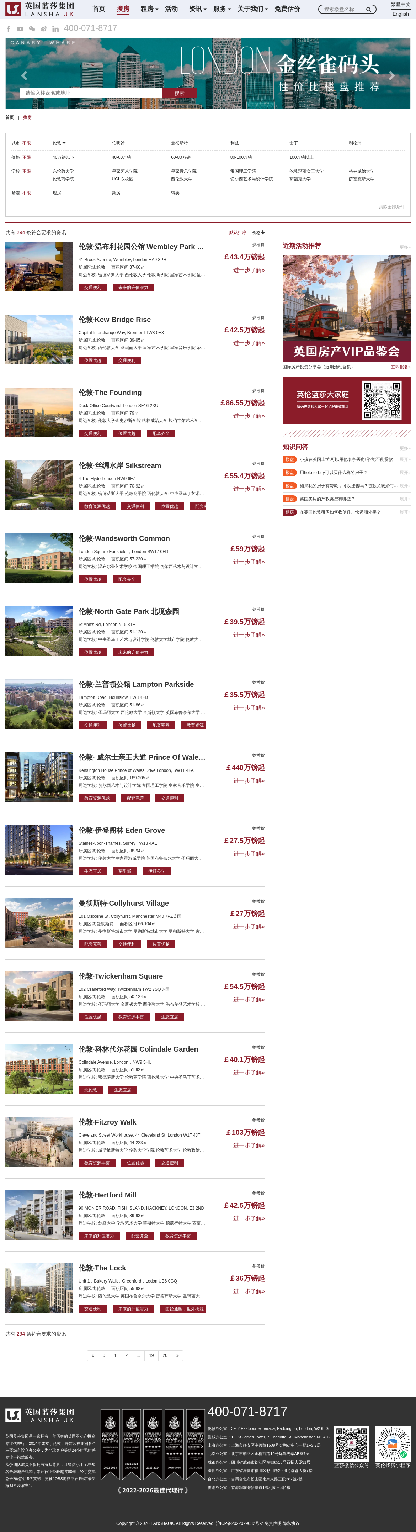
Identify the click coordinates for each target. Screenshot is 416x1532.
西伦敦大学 (181, 179)
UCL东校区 (122, 179)
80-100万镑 (241, 157)
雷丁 (293, 143)
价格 (258, 232)
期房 (116, 192)
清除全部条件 (392, 206)
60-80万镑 (181, 157)
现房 (57, 192)
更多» (405, 247)
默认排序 (237, 232)
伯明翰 (118, 143)
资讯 (195, 8)
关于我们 (250, 8)
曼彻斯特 (179, 143)
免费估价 (287, 8)
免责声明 (273, 1523)
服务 (219, 8)
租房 (147, 8)
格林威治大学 (361, 171)
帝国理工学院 (243, 171)
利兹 (234, 143)
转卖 (175, 192)
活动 (171, 8)
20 (165, 1355)
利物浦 (355, 143)
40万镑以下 (63, 157)
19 (151, 1355)
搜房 (123, 8)
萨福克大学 (300, 179)
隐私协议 (291, 1523)
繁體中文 (401, 4)
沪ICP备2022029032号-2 (239, 1523)
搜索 (180, 93)
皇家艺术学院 (125, 171)
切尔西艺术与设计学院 (251, 179)
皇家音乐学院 (184, 171)
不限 (26, 143)
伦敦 (59, 143)
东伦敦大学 (63, 171)
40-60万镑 (122, 157)
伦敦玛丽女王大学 (306, 171)
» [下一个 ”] (177, 1355)
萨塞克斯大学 (361, 179)
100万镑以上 (301, 157)
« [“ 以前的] (92, 1355)
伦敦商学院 (63, 179)
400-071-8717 (90, 28)
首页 (98, 8)
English (401, 14)
